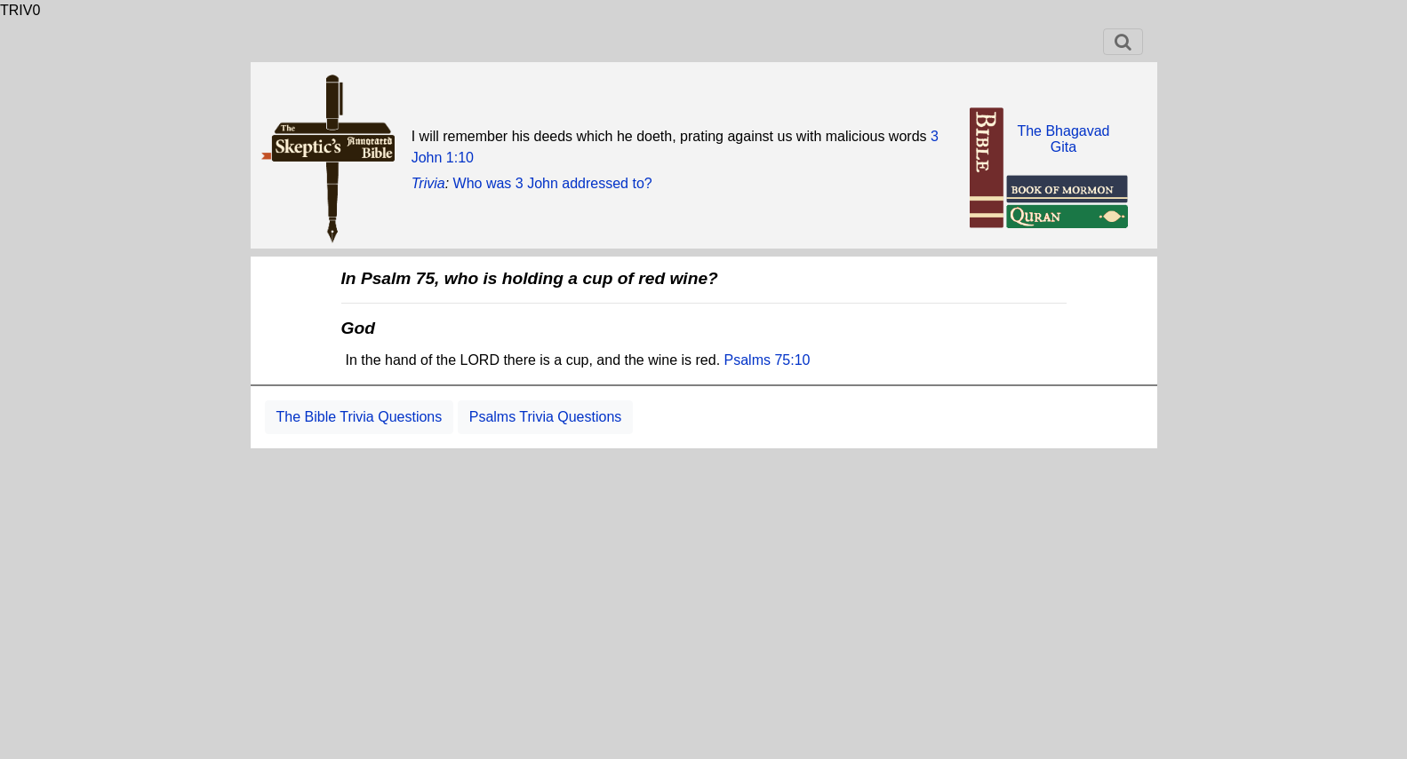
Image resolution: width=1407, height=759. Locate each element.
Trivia (428, 183)
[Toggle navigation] (1123, 41)
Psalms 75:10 (767, 360)
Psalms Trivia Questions (545, 416)
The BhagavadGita (1063, 138)
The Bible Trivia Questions (359, 416)
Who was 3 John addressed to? (552, 183)
